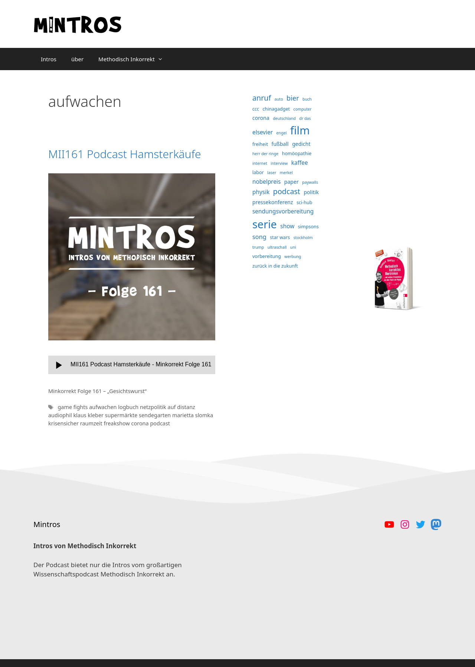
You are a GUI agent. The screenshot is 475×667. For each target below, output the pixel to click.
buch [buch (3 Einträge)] (307, 99)
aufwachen (103, 407)
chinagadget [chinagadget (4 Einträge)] (276, 109)
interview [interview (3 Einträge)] (279, 163)
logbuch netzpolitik (142, 407)
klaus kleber (89, 415)
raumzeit (92, 423)
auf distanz (181, 407)
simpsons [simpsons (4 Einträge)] (308, 226)
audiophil (60, 415)
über (77, 59)
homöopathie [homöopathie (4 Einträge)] (297, 153)
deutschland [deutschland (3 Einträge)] (284, 118)
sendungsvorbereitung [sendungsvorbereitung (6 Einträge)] (283, 211)
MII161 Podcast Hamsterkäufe (124, 153)
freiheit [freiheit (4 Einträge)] (260, 144)
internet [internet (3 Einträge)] (259, 163)
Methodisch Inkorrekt (134, 59)
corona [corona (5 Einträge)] (260, 117)
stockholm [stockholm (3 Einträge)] (303, 237)
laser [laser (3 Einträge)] (271, 172)
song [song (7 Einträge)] (259, 237)
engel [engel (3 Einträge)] (281, 132)
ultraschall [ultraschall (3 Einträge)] (277, 247)
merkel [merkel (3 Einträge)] (286, 172)
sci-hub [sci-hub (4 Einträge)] (304, 202)
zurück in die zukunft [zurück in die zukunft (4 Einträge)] (275, 266)
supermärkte (122, 415)
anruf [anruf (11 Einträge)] (261, 98)
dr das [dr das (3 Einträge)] (305, 118)
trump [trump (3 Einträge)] (258, 247)
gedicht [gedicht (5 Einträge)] (301, 143)
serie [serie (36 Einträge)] (264, 224)
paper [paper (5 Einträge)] (291, 181)
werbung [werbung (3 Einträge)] (292, 256)
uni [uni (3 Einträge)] (293, 247)
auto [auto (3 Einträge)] (279, 99)
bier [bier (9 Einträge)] (292, 98)
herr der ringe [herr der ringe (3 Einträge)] (265, 153)
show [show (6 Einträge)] (287, 226)
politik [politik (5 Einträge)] (311, 192)
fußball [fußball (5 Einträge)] (280, 143)
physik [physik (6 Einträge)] (260, 192)
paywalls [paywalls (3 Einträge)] (310, 182)
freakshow (117, 423)
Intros (48, 59)
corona (140, 423)
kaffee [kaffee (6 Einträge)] (299, 163)
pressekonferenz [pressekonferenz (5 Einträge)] (272, 202)
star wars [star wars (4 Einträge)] (280, 237)
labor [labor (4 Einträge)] (258, 172)
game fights (73, 407)
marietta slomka (192, 415)
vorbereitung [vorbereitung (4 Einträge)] (266, 256)
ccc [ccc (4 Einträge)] (255, 109)
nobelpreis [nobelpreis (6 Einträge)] (266, 182)
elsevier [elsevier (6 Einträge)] (262, 132)
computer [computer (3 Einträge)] (303, 109)
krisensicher (64, 423)
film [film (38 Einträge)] (300, 130)
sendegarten (155, 415)
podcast (160, 423)
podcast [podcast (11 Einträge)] (286, 191)
